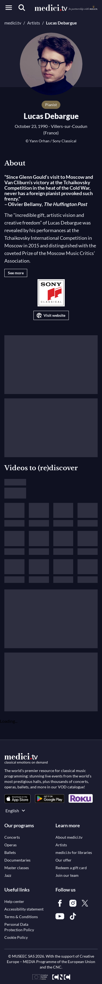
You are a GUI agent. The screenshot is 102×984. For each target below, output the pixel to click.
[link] (17, 798)
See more (16, 272)
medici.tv (12, 22)
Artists (33, 22)
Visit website (50, 315)
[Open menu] (8, 7)
